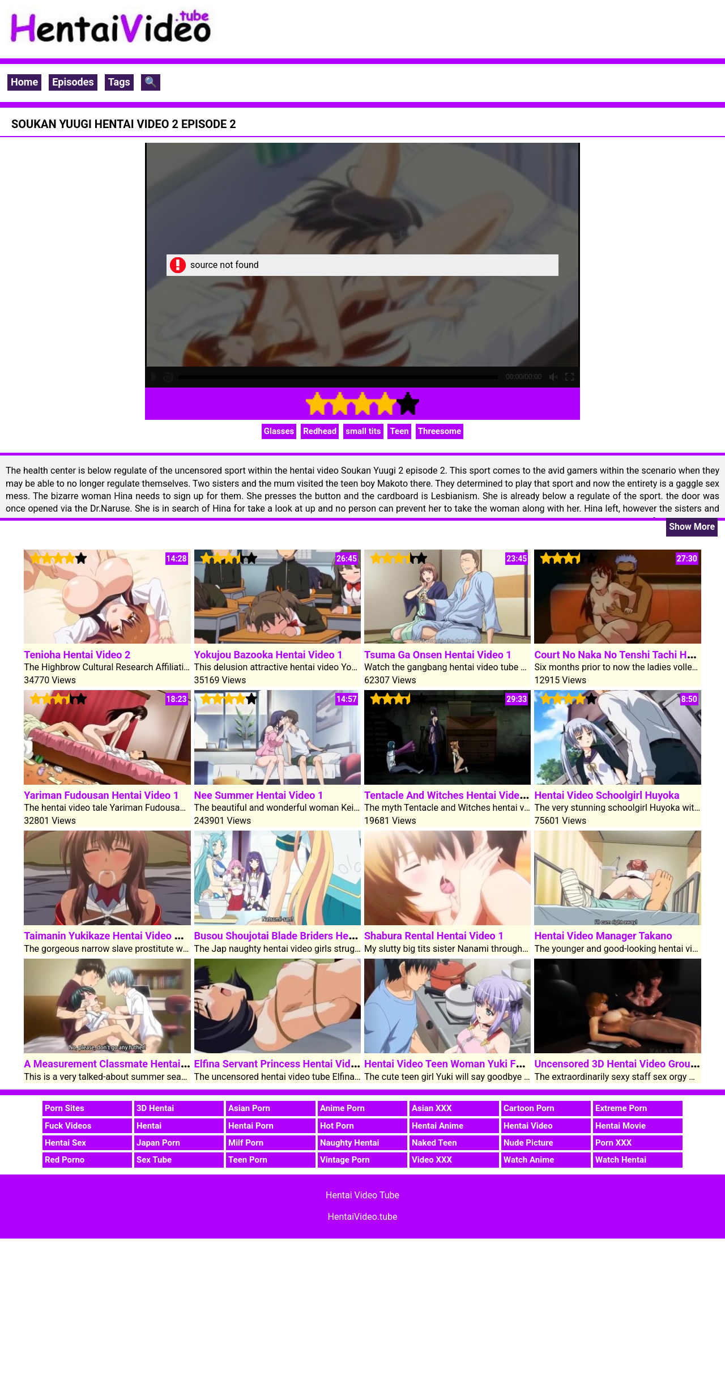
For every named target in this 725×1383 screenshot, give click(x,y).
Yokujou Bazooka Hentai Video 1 (268, 655)
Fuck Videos (68, 1126)
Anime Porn (342, 1108)
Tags (119, 82)
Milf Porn (245, 1143)
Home (24, 82)
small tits (363, 431)
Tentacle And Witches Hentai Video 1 (449, 795)
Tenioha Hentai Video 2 (77, 655)
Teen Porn (247, 1160)
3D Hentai (155, 1108)
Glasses (279, 431)
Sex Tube (154, 1160)
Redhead (319, 431)
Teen (399, 431)
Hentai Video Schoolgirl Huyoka (606, 795)
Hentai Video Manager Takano (603, 936)
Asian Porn (249, 1108)
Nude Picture (528, 1143)
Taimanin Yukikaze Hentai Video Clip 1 (112, 936)
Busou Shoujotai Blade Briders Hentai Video (294, 936)
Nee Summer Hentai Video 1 (259, 795)
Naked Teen (434, 1143)
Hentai (149, 1126)
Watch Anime (529, 1160)
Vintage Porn (345, 1160)
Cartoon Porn (529, 1108)
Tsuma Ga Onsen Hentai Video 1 (438, 655)
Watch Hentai (620, 1160)
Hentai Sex (65, 1143)
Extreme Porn (621, 1108)
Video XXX (432, 1160)
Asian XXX (431, 1108)
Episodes (73, 82)
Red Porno (64, 1160)
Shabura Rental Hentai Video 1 (434, 936)
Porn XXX (613, 1143)
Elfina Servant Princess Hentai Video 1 (282, 1064)
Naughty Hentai (349, 1143)
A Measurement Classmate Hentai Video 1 (121, 1064)
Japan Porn (158, 1143)
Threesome (440, 431)
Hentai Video (528, 1126)
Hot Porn (337, 1126)
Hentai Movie (620, 1126)
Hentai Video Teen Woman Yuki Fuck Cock (461, 1064)
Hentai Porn (251, 1126)
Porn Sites (64, 1108)
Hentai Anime (437, 1126)
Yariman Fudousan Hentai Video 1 (101, 795)
